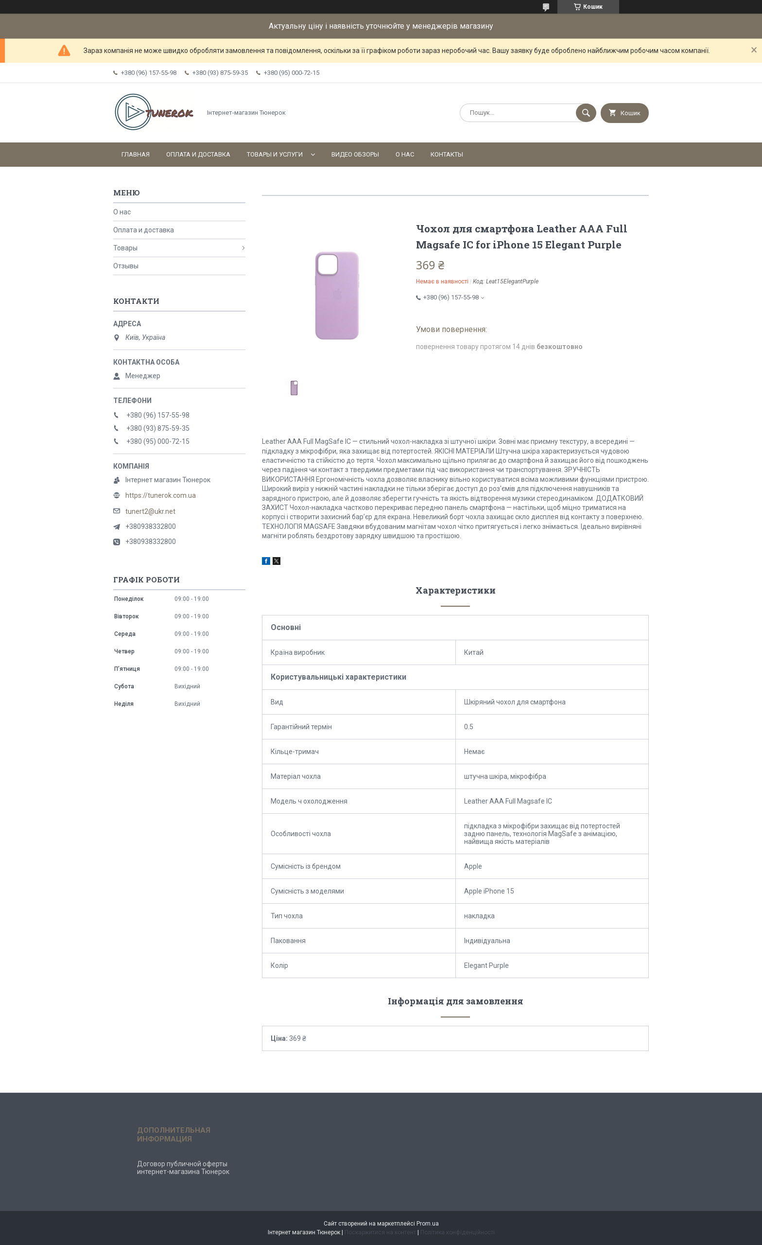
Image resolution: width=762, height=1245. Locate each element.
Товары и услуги (275, 154)
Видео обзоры (355, 154)
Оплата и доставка (198, 154)
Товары (125, 248)
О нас (405, 154)
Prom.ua (427, 1223)
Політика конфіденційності (457, 1232)
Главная (135, 154)
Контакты (447, 154)
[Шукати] (586, 113)
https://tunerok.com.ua (160, 495)
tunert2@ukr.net (150, 511)
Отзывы (126, 266)
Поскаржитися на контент (380, 1232)
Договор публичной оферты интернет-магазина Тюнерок (183, 1167)
